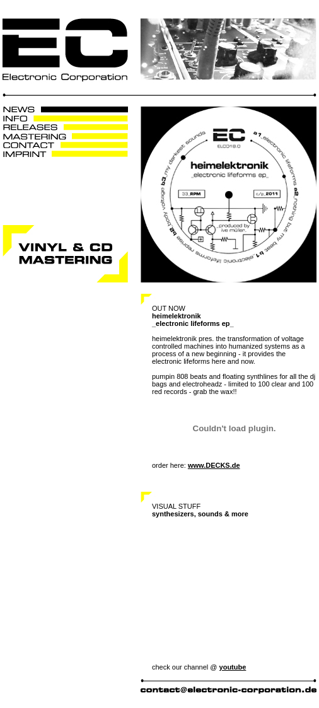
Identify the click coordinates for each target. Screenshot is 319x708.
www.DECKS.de (214, 465)
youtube (232, 667)
